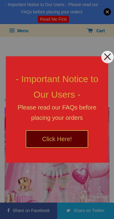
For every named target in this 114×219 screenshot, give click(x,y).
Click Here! (57, 139)
